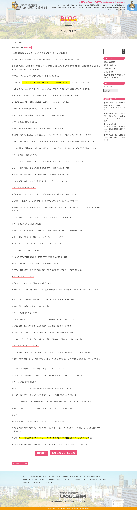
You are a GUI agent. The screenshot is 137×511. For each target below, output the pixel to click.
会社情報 (115, 7)
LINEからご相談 (120, 9)
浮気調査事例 (108, 65)
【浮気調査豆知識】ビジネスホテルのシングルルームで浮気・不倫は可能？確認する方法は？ (114, 117)
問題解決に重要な (98, 5)
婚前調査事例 (108, 68)
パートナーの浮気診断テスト (116, 5)
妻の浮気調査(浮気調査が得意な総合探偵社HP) (114, 76)
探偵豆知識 (107, 62)
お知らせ (106, 72)
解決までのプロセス (79, 7)
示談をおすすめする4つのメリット (61, 7)
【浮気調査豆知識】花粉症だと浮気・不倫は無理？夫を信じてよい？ (114, 137)
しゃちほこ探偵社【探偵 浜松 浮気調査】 (68, 509)
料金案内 (88, 7)
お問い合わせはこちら (63, 453)
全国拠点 (122, 7)
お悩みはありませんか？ (70, 5)
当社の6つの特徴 (84, 5)
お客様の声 (96, 7)
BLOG (59, 5)
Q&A (102, 7)
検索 (123, 51)
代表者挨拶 (108, 7)
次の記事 (24, 464)
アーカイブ (107, 87)
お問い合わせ (110, 9)
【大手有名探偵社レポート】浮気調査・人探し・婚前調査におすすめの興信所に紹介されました (114, 128)
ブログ (21, 42)
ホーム (14, 42)
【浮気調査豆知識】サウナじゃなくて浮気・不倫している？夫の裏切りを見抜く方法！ (114, 106)
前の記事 (16, 464)
